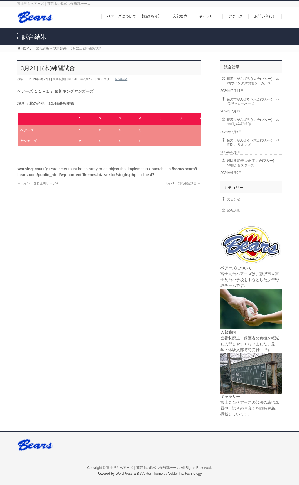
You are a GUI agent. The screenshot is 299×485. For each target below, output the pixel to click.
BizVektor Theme (150, 474)
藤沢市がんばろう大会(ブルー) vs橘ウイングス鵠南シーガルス (253, 81)
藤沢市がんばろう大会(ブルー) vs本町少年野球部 (253, 122)
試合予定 (233, 199)
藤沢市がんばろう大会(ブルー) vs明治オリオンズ (253, 142)
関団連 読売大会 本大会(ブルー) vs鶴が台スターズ (252, 163)
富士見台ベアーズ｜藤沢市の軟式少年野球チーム (143, 468)
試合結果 (121, 79)
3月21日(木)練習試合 (183, 183)
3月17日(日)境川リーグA (37, 183)
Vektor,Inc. (176, 474)
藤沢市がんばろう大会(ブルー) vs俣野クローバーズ (253, 101)
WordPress (124, 474)
